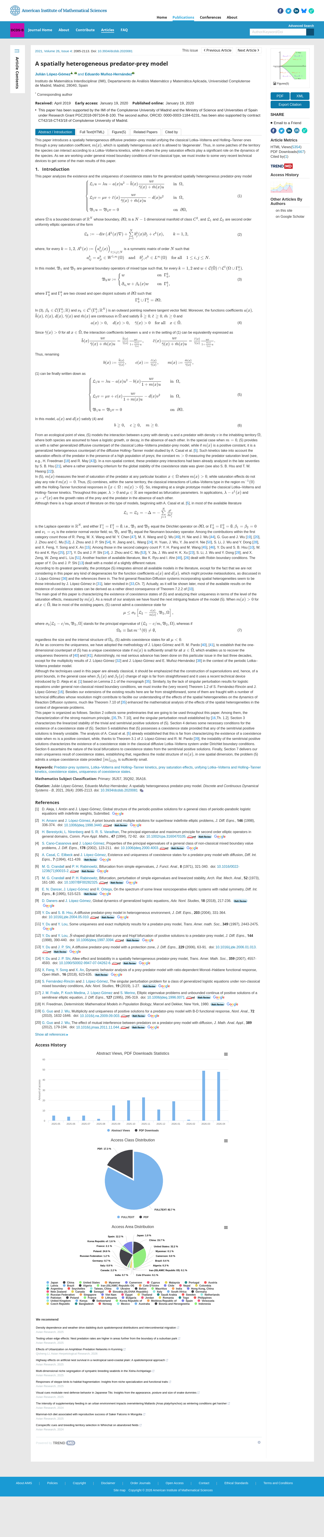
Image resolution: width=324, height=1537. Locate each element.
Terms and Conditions (278, 1483)
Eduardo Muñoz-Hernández (108, 74)
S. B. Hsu (65, 913)
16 (61, 692)
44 (212, 537)
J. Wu (65, 1011)
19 (249, 537)
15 (88, 547)
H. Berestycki (52, 832)
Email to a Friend (287, 123)
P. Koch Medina (73, 993)
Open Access (175, 1483)
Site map (119, 1490)
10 (251, 547)
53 (143, 552)
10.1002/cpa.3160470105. (171, 836)
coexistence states (63, 771)
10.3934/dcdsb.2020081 (115, 51)
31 (99, 584)
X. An (80, 970)
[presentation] (97, 145)
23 (192, 552)
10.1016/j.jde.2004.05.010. (74, 917)
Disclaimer (108, 1483)
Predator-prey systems (71, 767)
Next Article (248, 50)
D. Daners (50, 901)
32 (118, 661)
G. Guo (47, 1011)
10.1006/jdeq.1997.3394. (100, 940)
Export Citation (290, 104)
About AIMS (24, 1483)
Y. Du (46, 913)
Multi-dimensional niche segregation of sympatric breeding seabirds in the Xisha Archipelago (95, 1371)
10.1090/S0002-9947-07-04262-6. (90, 963)
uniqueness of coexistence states (104, 771)
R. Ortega (104, 889)
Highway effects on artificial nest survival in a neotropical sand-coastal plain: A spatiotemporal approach (102, 1360)
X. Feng (48, 970)
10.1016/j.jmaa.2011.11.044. (103, 1027)
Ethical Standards (236, 1483)
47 (133, 537)
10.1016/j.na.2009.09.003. (105, 1016)
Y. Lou (62, 924)
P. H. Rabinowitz (84, 866)
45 (204, 547)
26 (187, 558)
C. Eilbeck (65, 855)
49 (177, 537)
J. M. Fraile (50, 993)
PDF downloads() (288, 152)
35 (148, 681)
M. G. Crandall (53, 866)
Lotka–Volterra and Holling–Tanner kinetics (124, 767)
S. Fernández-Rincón (58, 981)
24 (150, 542)
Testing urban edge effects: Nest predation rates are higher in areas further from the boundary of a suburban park (108, 1338)
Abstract (55, 132)
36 (64, 578)
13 (81, 563)
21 (58, 466)
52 (67, 542)
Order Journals (140, 1483)
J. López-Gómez (77, 820)
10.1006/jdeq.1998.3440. (88, 825)
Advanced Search (301, 26)
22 (50, 471)
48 (179, 558)
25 (61, 552)
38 (199, 661)
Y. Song (62, 970)
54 (108, 542)
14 (106, 552)
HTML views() (286, 147)
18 (67, 461)
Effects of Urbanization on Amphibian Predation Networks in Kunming (81, 1349)
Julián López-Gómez (53, 74)
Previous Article (217, 50)
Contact (204, 1483)
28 (255, 542)
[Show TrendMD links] (259, 1442)
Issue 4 (66, 51)
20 (256, 537)
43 (92, 461)
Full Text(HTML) (92, 132)
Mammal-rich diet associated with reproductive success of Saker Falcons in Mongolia (91, 1414)
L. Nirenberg (73, 832)
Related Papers (146, 132)
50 (209, 542)
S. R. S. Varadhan (105, 832)
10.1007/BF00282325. (86, 882)
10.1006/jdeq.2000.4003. (145, 848)
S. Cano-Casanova (56, 843)
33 (132, 584)
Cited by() (279, 156)
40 (204, 645)
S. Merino (127, 993)
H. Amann (49, 820)
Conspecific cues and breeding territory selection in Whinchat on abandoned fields (89, 1425)
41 (212, 645)
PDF (280, 96)
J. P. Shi (64, 947)
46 (212, 547)
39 (197, 739)
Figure (119, 132)
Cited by (171, 132)
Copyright (79, 1483)
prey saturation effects (176, 767)
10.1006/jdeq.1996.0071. (171, 997)
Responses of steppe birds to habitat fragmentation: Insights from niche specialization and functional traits (103, 1381)
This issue (190, 50)
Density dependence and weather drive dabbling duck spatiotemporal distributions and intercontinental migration (107, 1327)
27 (69, 552)
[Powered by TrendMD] (56, 1443)
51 (78, 558)
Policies (52, 1483)
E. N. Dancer (52, 889)
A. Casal (48, 855)
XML (300, 96)
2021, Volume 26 (47, 51)
